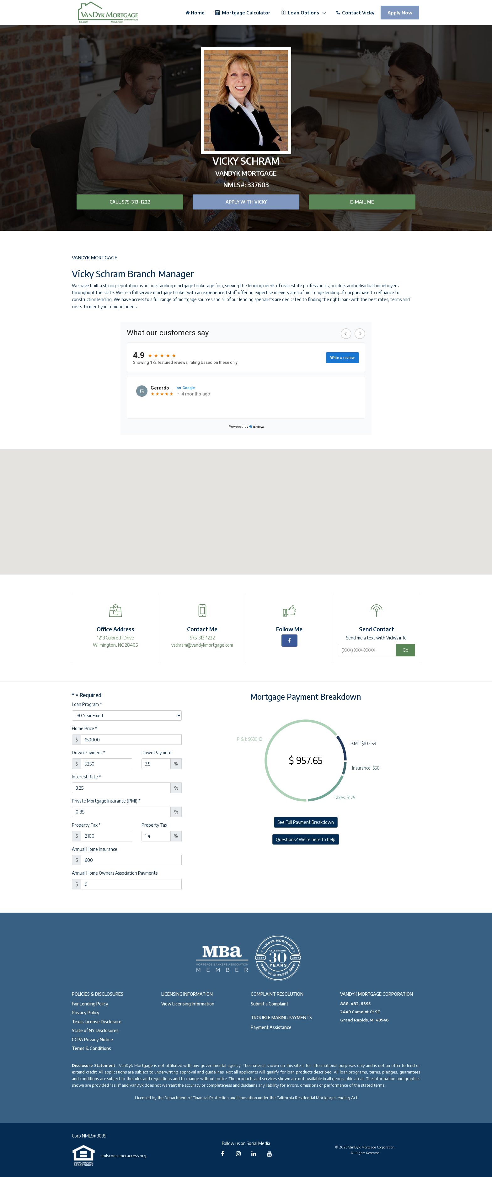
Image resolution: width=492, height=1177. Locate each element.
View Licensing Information (187, 1003)
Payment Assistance (271, 1027)
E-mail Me (362, 201)
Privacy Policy (85, 1012)
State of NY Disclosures (95, 1030)
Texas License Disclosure (96, 1021)
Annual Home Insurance (94, 849)
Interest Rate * (86, 776)
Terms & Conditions (91, 1048)
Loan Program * (87, 704)
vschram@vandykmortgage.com (202, 645)
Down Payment (157, 752)
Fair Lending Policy (90, 1003)
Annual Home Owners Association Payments (115, 873)
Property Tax (154, 825)
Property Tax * (86, 825)
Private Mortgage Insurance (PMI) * (106, 800)
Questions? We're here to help (305, 839)
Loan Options (300, 12)
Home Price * (84, 728)
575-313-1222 (202, 637)
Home (195, 12)
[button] (246, 506)
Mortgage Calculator (242, 12)
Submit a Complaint (269, 1003)
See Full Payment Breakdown (305, 822)
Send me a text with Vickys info (376, 637)
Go (406, 650)
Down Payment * (88, 752)
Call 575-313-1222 (130, 201)
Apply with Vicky (246, 201)
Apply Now (400, 12)
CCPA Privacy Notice (92, 1039)
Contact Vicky (355, 12)
